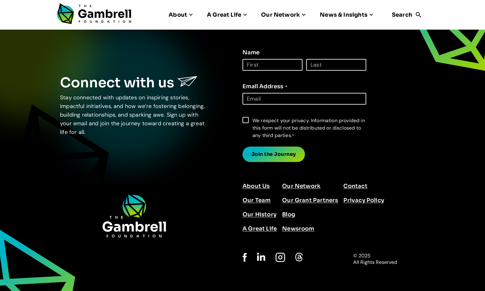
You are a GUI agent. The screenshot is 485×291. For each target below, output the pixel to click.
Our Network (301, 186)
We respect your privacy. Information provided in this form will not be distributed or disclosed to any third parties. (308, 128)
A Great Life (259, 228)
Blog (288, 214)
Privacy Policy (363, 200)
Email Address (264, 86)
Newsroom (298, 228)
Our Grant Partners (310, 200)
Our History (259, 214)
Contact (355, 186)
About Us (256, 186)
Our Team (256, 200)
